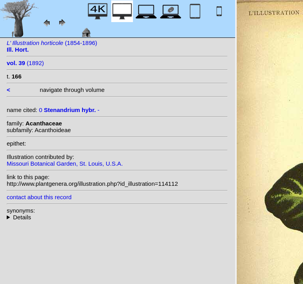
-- (117, 217)
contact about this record (39, 197)
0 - (69, 109)
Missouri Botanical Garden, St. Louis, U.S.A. (65, 163)
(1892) (25, 63)
